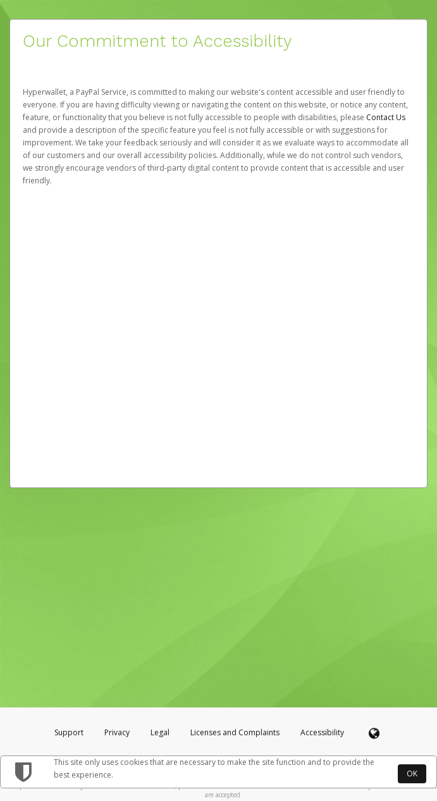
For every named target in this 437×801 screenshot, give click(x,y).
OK (412, 773)
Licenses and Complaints (235, 732)
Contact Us (385, 117)
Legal (160, 732)
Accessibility (322, 732)
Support (68, 732)
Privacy (117, 732)
